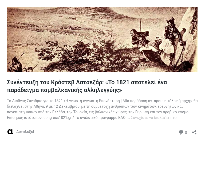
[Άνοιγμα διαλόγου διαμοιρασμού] (194, 130)
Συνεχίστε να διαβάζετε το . (154, 117)
